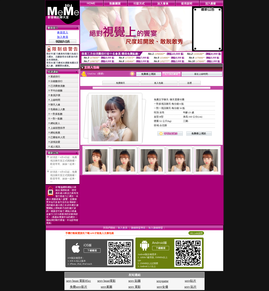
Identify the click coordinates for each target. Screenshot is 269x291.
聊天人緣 (55, 104)
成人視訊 (55, 146)
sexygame (162, 281)
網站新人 (55, 123)
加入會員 (62, 37)
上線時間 (55, 99)
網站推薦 (55, 132)
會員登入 (62, 32)
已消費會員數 (57, 85)
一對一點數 (56, 118)
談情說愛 (55, 142)
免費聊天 (120, 83)
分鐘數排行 (56, 81)
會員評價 (55, 95)
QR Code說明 (196, 233)
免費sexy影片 (78, 286)
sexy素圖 (106, 286)
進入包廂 (158, 83)
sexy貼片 (190, 280)
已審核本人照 (57, 137)
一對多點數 (56, 114)
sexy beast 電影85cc (78, 280)
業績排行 (55, 76)
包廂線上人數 (57, 109)
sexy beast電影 (106, 280)
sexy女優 (162, 286)
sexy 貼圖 (134, 280)
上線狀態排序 (57, 128)
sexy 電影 (134, 286)
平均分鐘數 (56, 90)
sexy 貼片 (190, 286)
